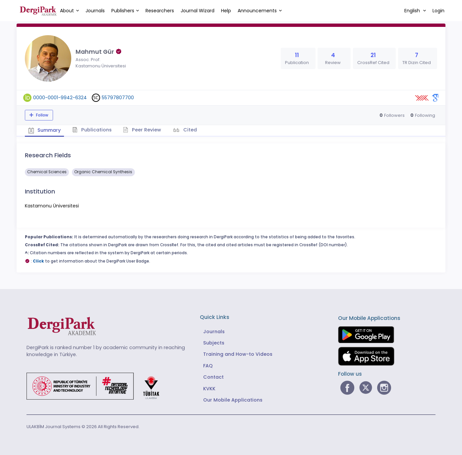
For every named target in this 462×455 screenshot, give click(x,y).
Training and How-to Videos (237, 354)
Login (438, 10)
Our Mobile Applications (232, 400)
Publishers (122, 10)
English (412, 10)
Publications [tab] (92, 129)
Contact (213, 377)
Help (226, 10)
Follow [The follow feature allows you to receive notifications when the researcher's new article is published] (41, 115)
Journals (95, 10)
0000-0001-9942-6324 (60, 97)
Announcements (257, 10)
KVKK (209, 388)
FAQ (208, 365)
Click (38, 261)
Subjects (213, 343)
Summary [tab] (44, 130)
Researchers (159, 10)
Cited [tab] (189, 129)
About (67, 10)
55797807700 (118, 97)
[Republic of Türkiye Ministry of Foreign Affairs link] (97, 385)
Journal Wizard (197, 10)
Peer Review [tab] (142, 129)
